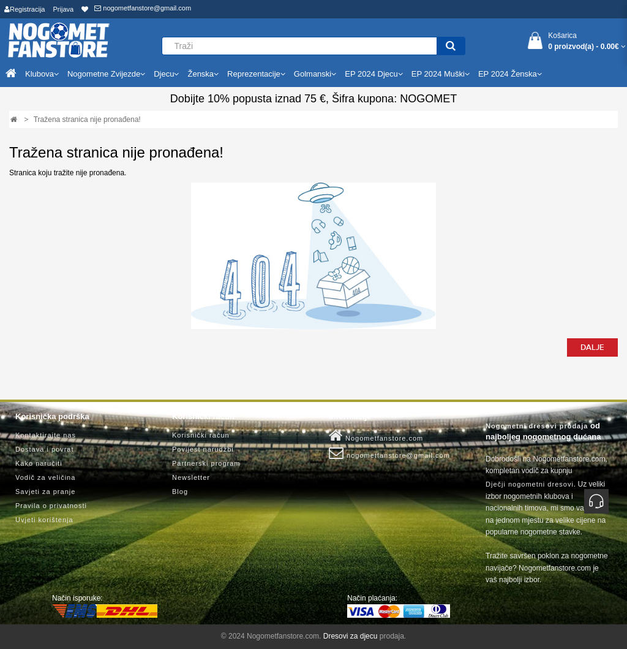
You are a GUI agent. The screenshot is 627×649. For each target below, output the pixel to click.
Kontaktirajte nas (45, 435)
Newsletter (191, 477)
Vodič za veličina (45, 477)
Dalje (592, 347)
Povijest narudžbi (203, 449)
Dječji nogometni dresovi (530, 484)
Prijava (63, 9)
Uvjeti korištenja (44, 519)
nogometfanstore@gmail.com (142, 8)
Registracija (24, 9)
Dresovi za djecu (350, 636)
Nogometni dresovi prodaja (537, 426)
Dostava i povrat (44, 449)
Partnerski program (206, 463)
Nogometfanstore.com (376, 435)
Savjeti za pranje (45, 491)
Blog (180, 491)
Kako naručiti (38, 463)
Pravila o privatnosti (51, 505)
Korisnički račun (201, 435)
